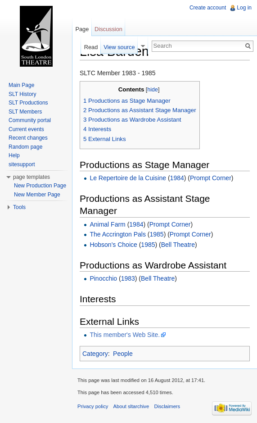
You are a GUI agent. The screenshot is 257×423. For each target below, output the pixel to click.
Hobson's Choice (113, 244)
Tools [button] (19, 207)
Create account (207, 8)
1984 (177, 178)
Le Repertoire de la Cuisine (128, 178)
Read (91, 47)
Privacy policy (92, 406)
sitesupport (22, 164)
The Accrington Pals (118, 234)
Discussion (108, 29)
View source (119, 47)
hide (152, 89)
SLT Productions (28, 103)
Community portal (30, 120)
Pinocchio (103, 278)
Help (14, 155)
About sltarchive (131, 406)
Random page (25, 147)
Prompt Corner (210, 178)
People (123, 353)
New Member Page (37, 194)
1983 (128, 278)
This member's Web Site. (125, 334)
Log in (244, 8)
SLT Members (25, 112)
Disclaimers (167, 406)
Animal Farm (107, 224)
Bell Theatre (178, 244)
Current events (26, 129)
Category (95, 353)
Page (82, 29)
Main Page (21, 85)
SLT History (22, 94)
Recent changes (28, 138)
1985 (156, 234)
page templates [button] (31, 177)
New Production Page (40, 185)
